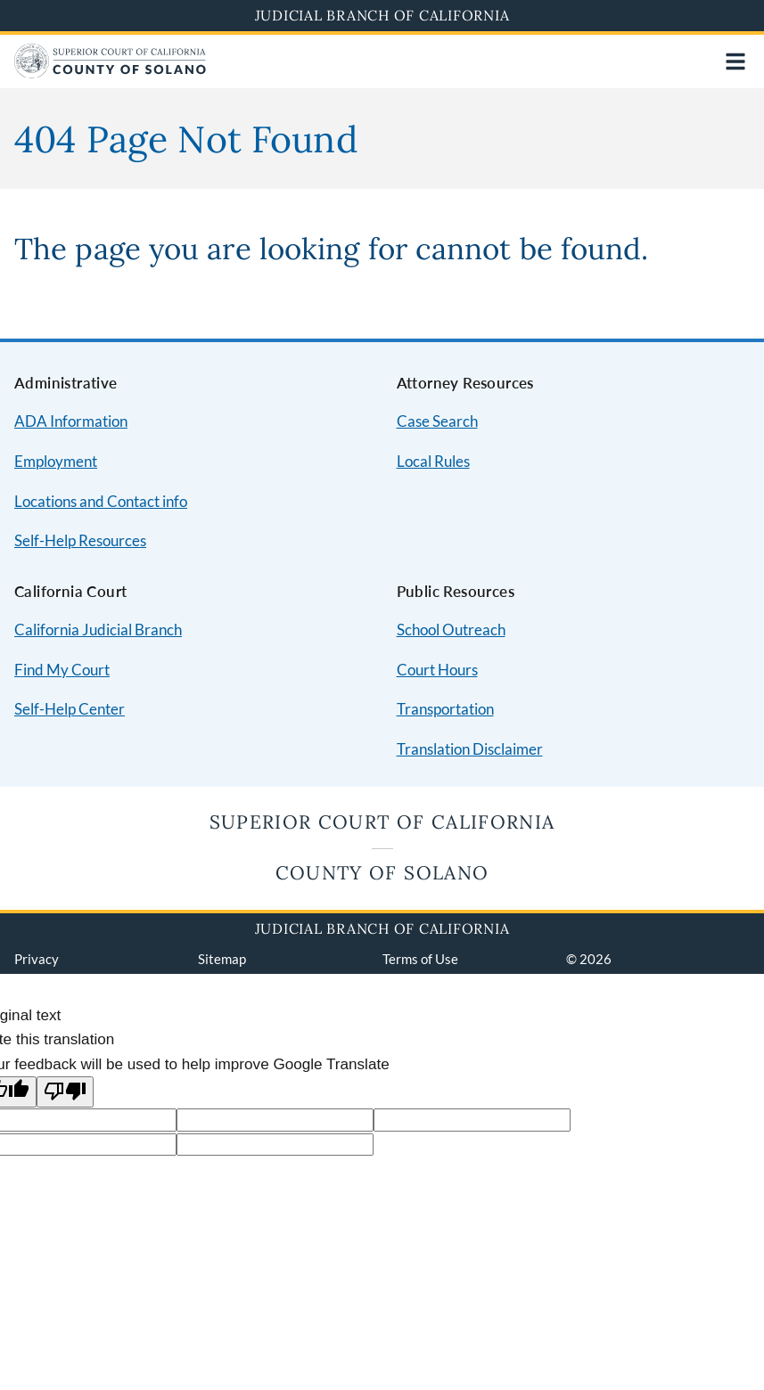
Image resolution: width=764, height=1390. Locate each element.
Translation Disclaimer (470, 749)
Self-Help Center (69, 708)
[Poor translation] (65, 1092)
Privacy (36, 959)
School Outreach (451, 629)
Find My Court (62, 669)
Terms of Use (420, 959)
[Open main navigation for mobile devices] (735, 61)
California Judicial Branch (98, 629)
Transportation (445, 708)
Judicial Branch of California (382, 15)
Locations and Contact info (100, 501)
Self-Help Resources (80, 540)
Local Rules (433, 461)
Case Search (437, 421)
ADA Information (70, 421)
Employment (55, 461)
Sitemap (222, 959)
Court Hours (437, 669)
